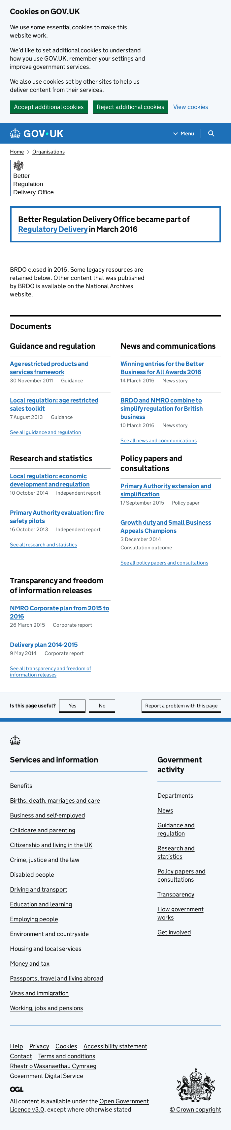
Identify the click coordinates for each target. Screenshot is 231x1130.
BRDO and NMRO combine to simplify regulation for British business (161, 409)
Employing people (34, 919)
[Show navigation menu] (184, 134)
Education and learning (41, 904)
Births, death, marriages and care (55, 800)
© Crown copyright (195, 1109)
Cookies (66, 1046)
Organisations (48, 152)
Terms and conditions (66, 1056)
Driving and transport (38, 889)
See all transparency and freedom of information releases (50, 671)
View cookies (190, 107)
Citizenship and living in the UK (51, 845)
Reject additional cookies (130, 107)
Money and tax (30, 963)
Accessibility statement (115, 1046)
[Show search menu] (211, 134)
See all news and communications (158, 440)
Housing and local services (46, 948)
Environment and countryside (49, 934)
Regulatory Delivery (52, 229)
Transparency (175, 894)
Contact (21, 1056)
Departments (175, 795)
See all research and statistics (43, 544)
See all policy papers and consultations (164, 563)
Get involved (174, 932)
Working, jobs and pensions (46, 1008)
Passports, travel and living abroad (56, 978)
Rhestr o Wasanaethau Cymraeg (53, 1066)
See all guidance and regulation (45, 432)
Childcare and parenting (42, 830)
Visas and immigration (39, 993)
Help (16, 1046)
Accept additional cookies (49, 107)
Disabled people (32, 874)
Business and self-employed (47, 815)
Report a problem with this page (181, 706)
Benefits (21, 785)
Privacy (39, 1046)
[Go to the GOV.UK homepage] (36, 133)
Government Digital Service (46, 1076)
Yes (77, 706)
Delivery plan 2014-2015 (44, 644)
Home (17, 152)
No (107, 706)
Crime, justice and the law (45, 860)
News (165, 810)
